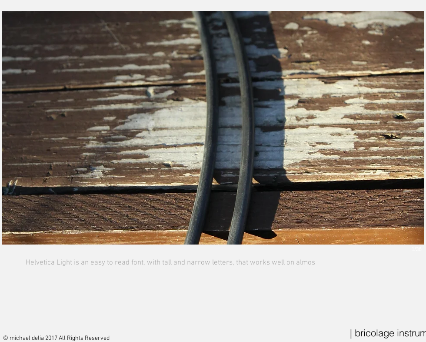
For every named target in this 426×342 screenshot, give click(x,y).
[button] (213, 141)
